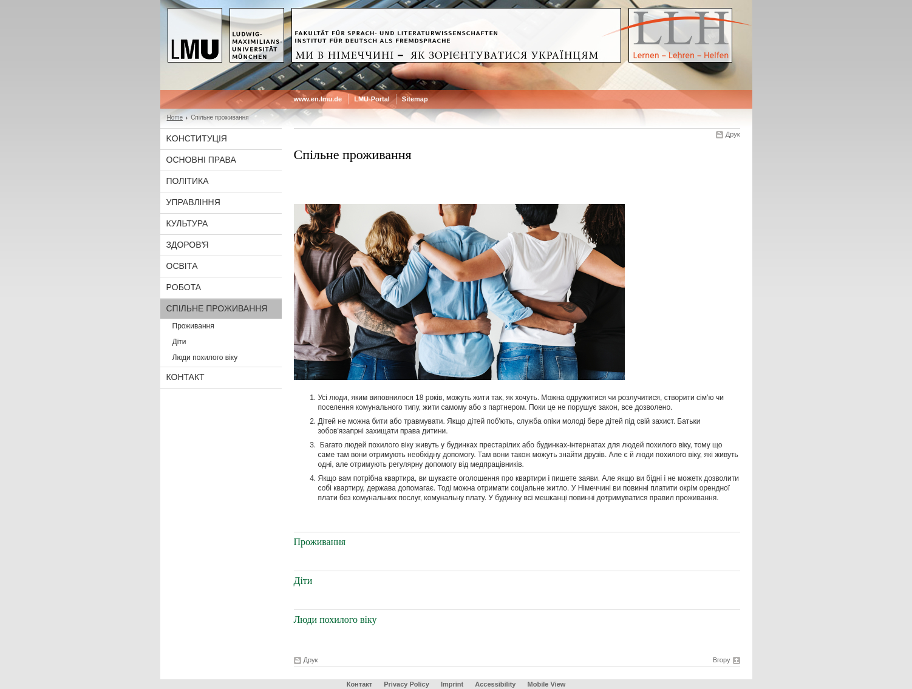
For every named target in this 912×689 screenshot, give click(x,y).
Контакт (185, 377)
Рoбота (184, 287)
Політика (187, 181)
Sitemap (415, 99)
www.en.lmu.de (318, 99)
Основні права (201, 160)
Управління (193, 202)
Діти (179, 342)
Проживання (193, 326)
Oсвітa (182, 266)
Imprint (452, 684)
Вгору (721, 660)
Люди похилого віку (205, 357)
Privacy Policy (406, 684)
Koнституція (196, 138)
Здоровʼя (187, 244)
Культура (187, 223)
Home (175, 117)
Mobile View (547, 684)
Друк (733, 134)
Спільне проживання (217, 308)
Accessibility (496, 684)
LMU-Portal (372, 99)
